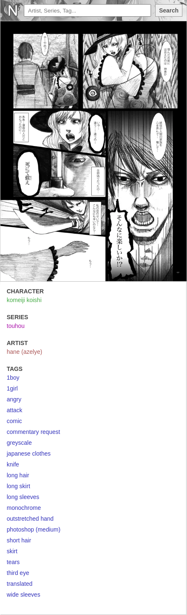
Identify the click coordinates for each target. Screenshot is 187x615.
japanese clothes (29, 453)
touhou (16, 326)
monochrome (24, 507)
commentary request (33, 431)
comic (14, 421)
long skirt (18, 486)
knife (13, 464)
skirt (12, 551)
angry (14, 399)
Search (169, 10)
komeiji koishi (24, 300)
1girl (12, 388)
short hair (19, 540)
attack (14, 410)
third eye (18, 573)
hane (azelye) (24, 351)
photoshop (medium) (33, 529)
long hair (18, 475)
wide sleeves (23, 594)
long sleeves (23, 497)
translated (19, 583)
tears (13, 562)
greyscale (19, 442)
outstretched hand (30, 518)
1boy (13, 377)
